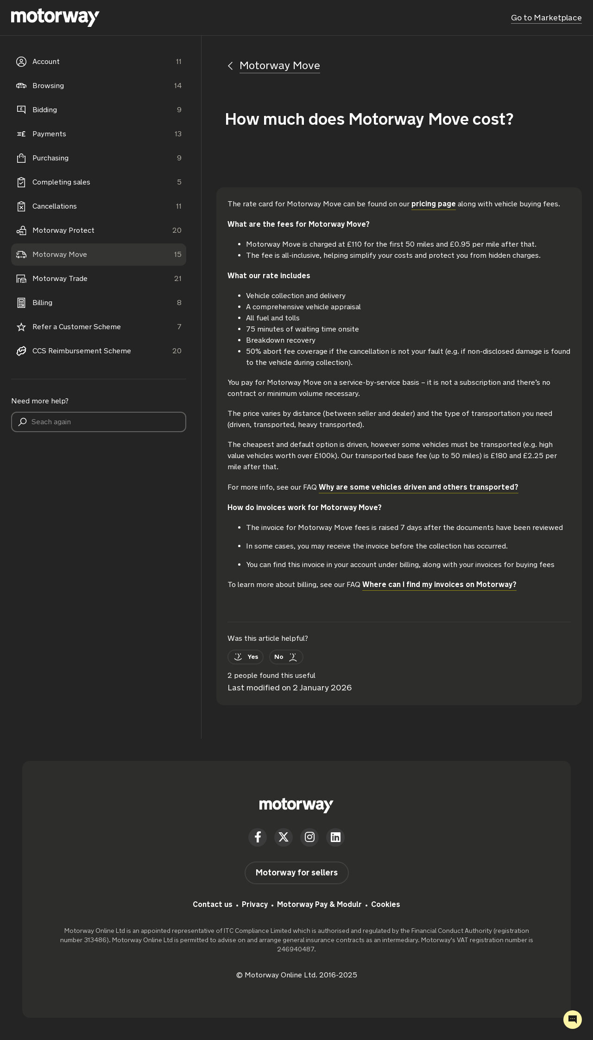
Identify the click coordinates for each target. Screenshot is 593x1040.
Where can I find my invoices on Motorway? (439, 584)
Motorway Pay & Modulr (319, 904)
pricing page (433, 203)
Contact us (213, 904)
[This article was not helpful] (286, 657)
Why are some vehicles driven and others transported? (418, 487)
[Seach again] (98, 422)
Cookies (385, 904)
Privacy (255, 904)
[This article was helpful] (245, 657)
